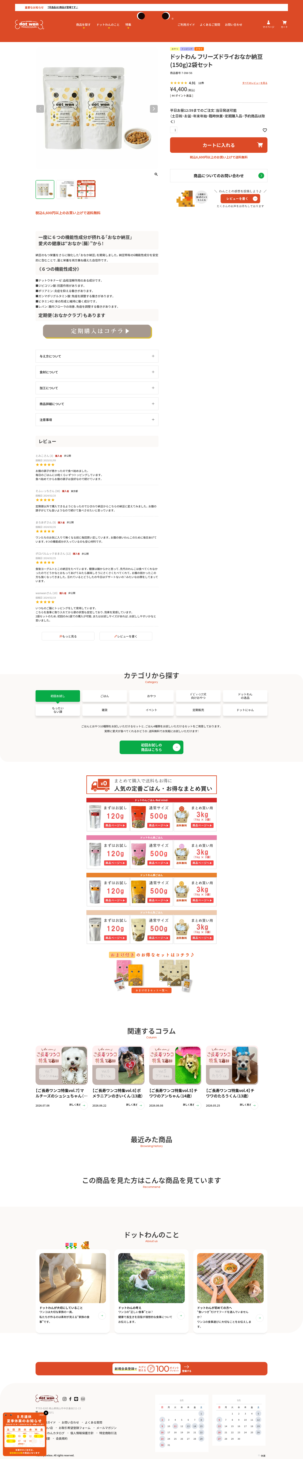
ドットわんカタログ (51, 1435)
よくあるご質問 (210, 21)
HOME (39, 39)
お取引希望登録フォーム (75, 1430)
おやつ (50, 39)
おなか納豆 (71, 39)
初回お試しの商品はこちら (151, 747)
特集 (128, 21)
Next (154, 109)
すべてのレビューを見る (254, 82)
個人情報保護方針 (82, 1435)
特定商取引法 (108, 1435)
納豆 (59, 39)
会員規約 (61, 1440)
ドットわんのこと (108, 21)
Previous (40, 109)
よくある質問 (93, 1425)
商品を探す (83, 21)
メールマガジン (106, 1430)
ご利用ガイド (186, 21)
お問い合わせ (233, 21)
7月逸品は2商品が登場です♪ (47, 3)
